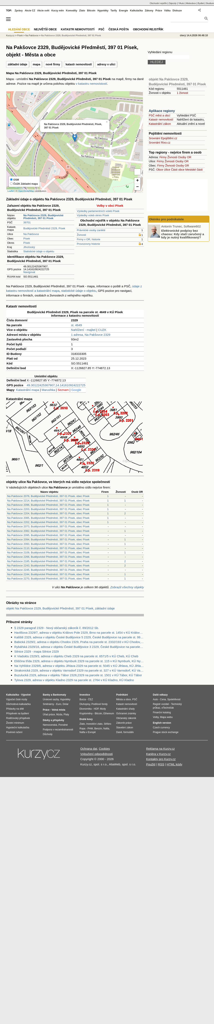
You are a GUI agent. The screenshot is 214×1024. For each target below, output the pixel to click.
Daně (119, 732)
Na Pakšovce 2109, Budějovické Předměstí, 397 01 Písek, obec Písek (48, 552)
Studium (210, 3)
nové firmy (53, 64)
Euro (58, 704)
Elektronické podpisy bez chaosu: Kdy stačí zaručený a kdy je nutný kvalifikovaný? (182, 234)
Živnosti (81, 234)
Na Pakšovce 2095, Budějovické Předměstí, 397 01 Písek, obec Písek (48, 535)
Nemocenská (50, 724)
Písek (26, 238)
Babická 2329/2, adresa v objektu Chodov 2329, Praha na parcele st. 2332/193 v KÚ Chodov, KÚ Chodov (79, 642)
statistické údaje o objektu (78, 290)
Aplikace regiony (162, 111)
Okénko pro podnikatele (166, 219)
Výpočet (26, 694)
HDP (96, 708)
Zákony (149, 10)
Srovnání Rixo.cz (159, 142)
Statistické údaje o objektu (38, 251)
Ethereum (108, 713)
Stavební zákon (124, 727)
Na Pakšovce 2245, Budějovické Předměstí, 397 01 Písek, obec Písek (48, 569)
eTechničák (168, 707)
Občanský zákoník (126, 718)
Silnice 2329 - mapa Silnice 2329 (36, 651)
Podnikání (122, 694)
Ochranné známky (126, 713)
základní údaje (17, 64)
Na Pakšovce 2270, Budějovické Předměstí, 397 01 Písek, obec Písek (48, 578)
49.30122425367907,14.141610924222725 (56, 385)
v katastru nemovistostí (91, 83)
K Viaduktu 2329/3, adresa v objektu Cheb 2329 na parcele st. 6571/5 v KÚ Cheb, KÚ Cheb (76, 656)
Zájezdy (172, 3)
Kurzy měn (57, 10)
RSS (161, 764)
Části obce (177, 169)
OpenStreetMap (26, 191)
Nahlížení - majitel (83, 329)
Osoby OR (184, 157)
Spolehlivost (174, 699)
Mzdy (103, 708)
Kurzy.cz (10, 35)
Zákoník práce (124, 722)
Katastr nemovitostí (161, 119)
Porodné (63, 724)
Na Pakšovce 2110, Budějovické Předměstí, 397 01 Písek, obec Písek (48, 548)
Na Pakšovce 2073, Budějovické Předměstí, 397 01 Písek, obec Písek (48, 526)
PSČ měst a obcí (159, 115)
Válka (167, 10)
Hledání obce (19, 29)
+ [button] (137, 181)
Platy (66, 714)
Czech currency (161, 727)
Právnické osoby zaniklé (91, 230)
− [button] (137, 187)
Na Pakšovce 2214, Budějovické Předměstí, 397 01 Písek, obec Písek (48, 500)
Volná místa (58, 709)
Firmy (163, 157)
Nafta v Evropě (87, 732)
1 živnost (182, 92)
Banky (46, 694)
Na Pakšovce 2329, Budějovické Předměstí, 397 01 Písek (71, 35)
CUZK (102, 329)
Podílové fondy (99, 704)
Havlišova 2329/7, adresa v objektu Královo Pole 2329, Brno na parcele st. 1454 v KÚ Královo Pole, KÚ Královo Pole (79, 632)
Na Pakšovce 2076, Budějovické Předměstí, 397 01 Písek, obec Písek (48, 496)
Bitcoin (91, 10)
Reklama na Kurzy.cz (160, 748)
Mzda (59, 714)
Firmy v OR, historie (88, 239)
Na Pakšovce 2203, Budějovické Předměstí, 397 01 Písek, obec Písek (48, 509)
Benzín (98, 728)
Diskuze (177, 10)
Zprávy (19, 10)
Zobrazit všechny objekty (127, 587)
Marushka (48, 390)
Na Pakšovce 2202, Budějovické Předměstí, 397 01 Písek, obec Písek (48, 522)
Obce (159, 169)
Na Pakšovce (31, 234)
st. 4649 (76, 325)
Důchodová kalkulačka (18, 704)
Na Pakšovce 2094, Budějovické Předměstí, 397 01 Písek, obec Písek (48, 539)
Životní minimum (15, 722)
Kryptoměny (86, 713)
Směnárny (48, 704)
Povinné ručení (14, 732)
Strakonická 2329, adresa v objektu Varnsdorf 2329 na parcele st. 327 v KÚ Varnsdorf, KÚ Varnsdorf (79, 670)
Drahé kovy (86, 719)
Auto (155, 699)
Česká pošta (118, 29)
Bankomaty (59, 694)
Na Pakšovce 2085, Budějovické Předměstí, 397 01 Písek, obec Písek (48, 517)
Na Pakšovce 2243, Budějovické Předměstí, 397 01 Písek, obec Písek (48, 565)
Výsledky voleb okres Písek (93, 215)
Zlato (82, 10)
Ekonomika (85, 708)
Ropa (82, 728)
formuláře (128, 732)
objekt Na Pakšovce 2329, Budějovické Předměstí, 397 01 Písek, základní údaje (60, 608)
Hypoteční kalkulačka (17, 727)
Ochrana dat (88, 748)
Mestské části (194, 169)
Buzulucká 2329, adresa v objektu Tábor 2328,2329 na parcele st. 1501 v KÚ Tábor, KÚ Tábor (78, 675)
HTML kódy (174, 764)
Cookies (104, 748)
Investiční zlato (94, 723)
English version (162, 722)
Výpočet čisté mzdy (16, 699)
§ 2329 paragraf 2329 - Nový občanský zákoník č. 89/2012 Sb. (56, 628)
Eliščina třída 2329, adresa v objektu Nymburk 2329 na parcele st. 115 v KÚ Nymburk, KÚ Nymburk (79, 661)
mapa (36, 64)
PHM (90, 728)
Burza (82, 699)
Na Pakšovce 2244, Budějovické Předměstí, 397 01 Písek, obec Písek (48, 574)
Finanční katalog (162, 712)
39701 (27, 222)
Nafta (106, 728)
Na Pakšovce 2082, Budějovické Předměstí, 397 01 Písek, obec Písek (48, 530)
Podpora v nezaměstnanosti (58, 729)
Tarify (113, 10)
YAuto (181, 3)
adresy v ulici (106, 64)
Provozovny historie (88, 243)
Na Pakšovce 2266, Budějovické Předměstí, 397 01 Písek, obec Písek (48, 556)
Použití (151, 764)
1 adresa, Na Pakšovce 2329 (90, 334)
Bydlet (201, 3)
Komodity (71, 10)
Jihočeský (29, 247)
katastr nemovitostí (79, 64)
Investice (84, 694)
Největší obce (45, 29)
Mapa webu (166, 717)
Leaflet (10, 191)
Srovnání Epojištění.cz (163, 138)
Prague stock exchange (165, 732)
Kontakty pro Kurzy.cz (161, 759)
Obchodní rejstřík (158, 3)
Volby (156, 717)
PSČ (101, 29)
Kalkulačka (136, 10)
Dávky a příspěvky (53, 720)
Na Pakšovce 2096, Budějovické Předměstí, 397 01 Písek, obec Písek (48, 504)
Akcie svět (43, 10)
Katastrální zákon (160, 123)
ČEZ (90, 699)
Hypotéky (102, 10)
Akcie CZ (30, 10)
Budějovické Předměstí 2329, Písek (44, 228)
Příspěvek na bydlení (17, 713)
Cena (163, 699)
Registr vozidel (161, 704)
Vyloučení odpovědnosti (96, 754)
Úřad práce (49, 714)
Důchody (47, 734)
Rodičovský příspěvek (18, 718)
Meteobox (191, 3)
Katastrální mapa (27, 390)
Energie (123, 10)
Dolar (65, 704)
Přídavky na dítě (15, 708)
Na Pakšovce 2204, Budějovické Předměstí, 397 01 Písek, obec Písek (48, 513)
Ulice (167, 169)
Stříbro (107, 723)
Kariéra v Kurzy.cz (158, 754)
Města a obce (123, 699)
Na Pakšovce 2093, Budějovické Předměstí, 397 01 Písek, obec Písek (48, 543)
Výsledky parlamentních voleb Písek (98, 211)
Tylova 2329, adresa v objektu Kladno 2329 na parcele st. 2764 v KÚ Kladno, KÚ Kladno (74, 680)
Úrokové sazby (51, 699)
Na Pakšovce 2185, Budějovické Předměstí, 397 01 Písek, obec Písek (48, 561)
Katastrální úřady (125, 708)
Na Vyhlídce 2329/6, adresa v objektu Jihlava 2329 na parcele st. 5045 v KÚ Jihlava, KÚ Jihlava (79, 665)
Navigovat (29, 272)
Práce (159, 10)
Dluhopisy (84, 704)
